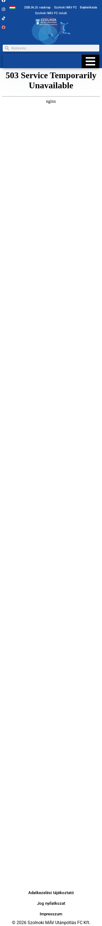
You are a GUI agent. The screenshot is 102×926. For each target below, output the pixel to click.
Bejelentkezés (88, 7)
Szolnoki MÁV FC (65, 7)
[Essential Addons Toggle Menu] (90, 61)
